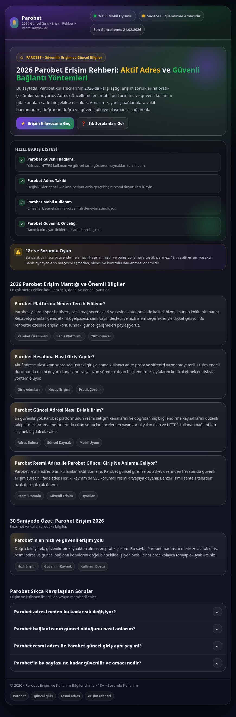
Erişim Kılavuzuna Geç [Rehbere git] (45, 123)
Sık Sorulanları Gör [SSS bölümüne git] (102, 123)
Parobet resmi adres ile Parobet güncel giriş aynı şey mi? (118, 645)
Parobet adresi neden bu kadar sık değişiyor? (118, 611)
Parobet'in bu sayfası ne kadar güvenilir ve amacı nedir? (118, 662)
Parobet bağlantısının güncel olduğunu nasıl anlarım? (118, 628)
